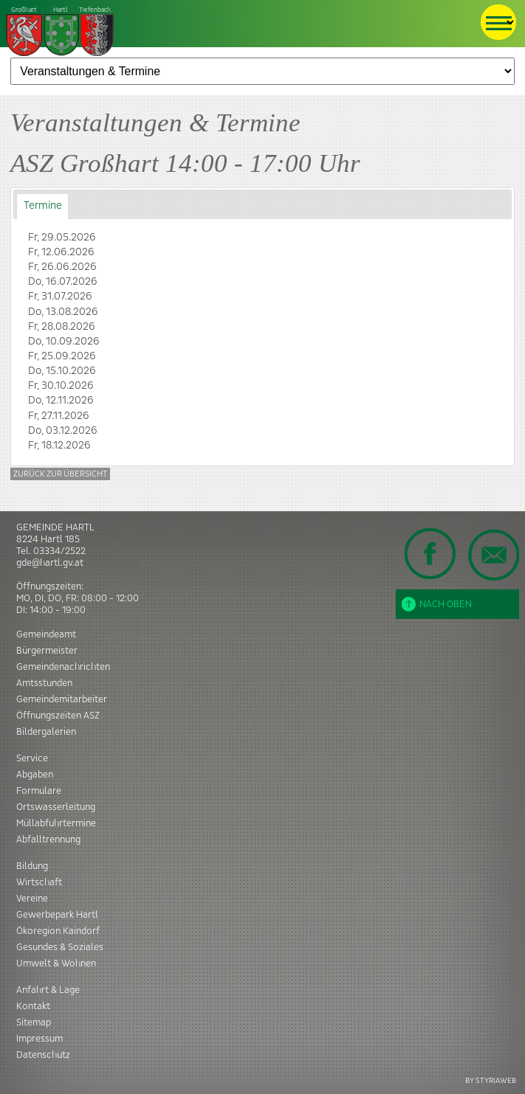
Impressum (39, 1039)
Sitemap (33, 1022)
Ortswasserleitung (55, 807)
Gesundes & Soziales (59, 947)
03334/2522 (59, 551)
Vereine (32, 898)
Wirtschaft (39, 882)
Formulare (38, 791)
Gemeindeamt (46, 634)
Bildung (32, 866)
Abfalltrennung (48, 839)
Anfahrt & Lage (48, 990)
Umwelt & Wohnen (56, 963)
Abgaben (34, 774)
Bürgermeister (47, 651)
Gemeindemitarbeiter (61, 699)
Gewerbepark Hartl (57, 915)
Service (32, 758)
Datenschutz (43, 1055)
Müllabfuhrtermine (56, 823)
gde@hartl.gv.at (49, 563)
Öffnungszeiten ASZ (58, 715)
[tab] (42, 206)
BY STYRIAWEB (490, 1080)
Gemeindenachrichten (63, 667)
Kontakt (33, 1006)
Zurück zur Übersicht (60, 474)
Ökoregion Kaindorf (58, 931)
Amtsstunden (44, 683)
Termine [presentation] (43, 205)
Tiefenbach (60, 32)
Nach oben (437, 604)
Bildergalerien (46, 732)
